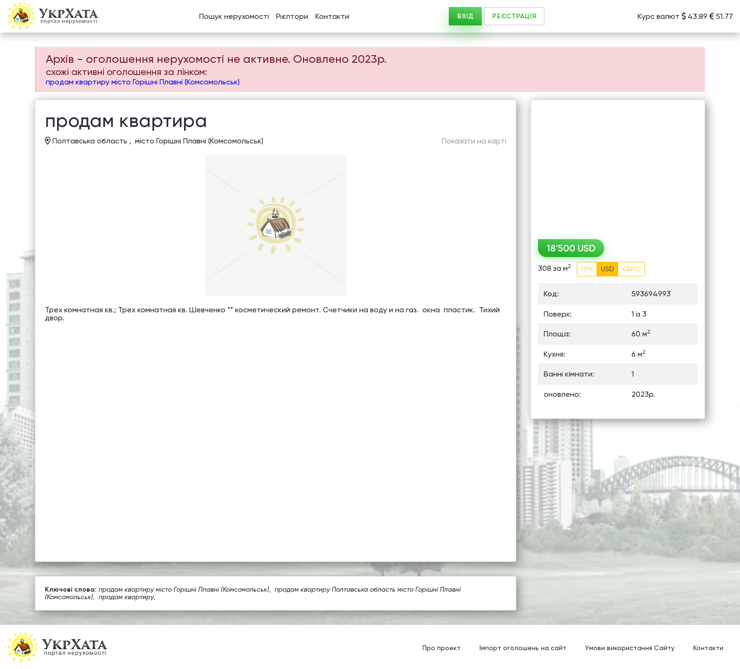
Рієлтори (292, 16)
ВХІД (465, 16)
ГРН (587, 269)
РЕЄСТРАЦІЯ (514, 16)
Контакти (332, 16)
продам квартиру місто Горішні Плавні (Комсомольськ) (143, 81)
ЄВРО (631, 269)
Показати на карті (474, 141)
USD (607, 269)
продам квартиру (126, 597)
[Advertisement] (618, 166)
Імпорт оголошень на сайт (522, 648)
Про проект (441, 648)
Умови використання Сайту (629, 648)
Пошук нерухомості (234, 16)
